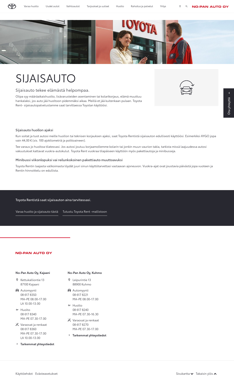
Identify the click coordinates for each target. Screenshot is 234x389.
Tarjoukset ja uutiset (98, 6)
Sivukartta (185, 373)
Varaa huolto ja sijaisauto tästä (37, 211)
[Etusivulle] (210, 6)
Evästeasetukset (46, 373)
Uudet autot (52, 6)
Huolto (120, 6)
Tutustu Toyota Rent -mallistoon (85, 211)
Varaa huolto (31, 6)
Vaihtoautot (73, 6)
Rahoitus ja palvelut (142, 6)
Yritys (163, 6)
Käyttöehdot (24, 373)
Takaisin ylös (206, 373)
